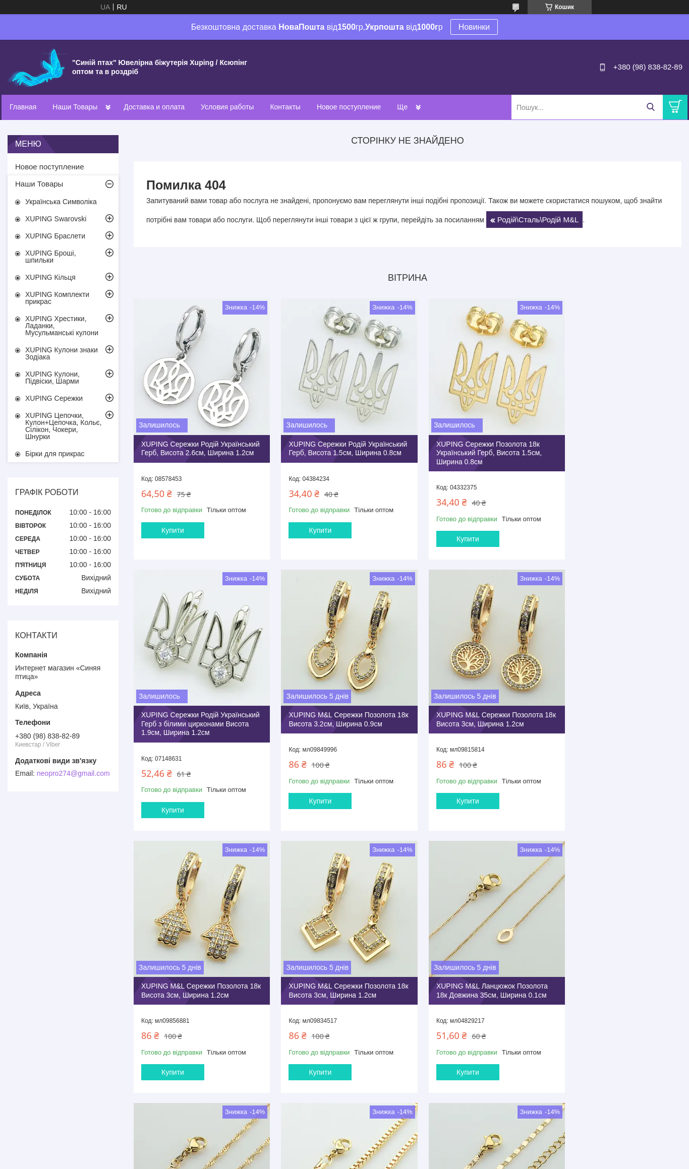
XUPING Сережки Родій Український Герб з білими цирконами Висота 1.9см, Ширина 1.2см (615, 449)
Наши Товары (74, 107)
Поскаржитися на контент (354, 1159)
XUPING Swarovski (55, 219)
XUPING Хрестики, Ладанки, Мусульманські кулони (61, 326)
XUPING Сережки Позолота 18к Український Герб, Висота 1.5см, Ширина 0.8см (473, 445)
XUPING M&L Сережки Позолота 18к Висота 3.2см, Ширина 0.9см (194, 712)
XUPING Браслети (55, 236)
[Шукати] (650, 107)
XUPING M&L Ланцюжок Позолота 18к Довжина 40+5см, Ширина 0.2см (616, 972)
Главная (23, 107)
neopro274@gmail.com (73, 773)
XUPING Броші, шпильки (50, 256)
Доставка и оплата (154, 107)
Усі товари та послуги (404, 1106)
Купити (172, 531)
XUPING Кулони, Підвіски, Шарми (52, 377)
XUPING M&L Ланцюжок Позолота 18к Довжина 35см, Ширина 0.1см (197, 967)
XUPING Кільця (50, 277)
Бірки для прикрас (55, 454)
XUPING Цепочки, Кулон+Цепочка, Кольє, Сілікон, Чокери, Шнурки (63, 426)
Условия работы (227, 107)
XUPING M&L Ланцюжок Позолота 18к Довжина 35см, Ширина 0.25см (336, 972)
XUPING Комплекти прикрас (57, 297)
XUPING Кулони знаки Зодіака (61, 353)
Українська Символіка (61, 202)
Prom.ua (391, 1150)
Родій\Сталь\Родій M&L (538, 219)
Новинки (474, 27)
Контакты (285, 107)
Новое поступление (349, 107)
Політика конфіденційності (432, 1159)
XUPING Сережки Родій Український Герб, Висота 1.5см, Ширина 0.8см (333, 445)
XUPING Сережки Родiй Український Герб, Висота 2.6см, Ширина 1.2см (194, 445)
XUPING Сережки (54, 398)
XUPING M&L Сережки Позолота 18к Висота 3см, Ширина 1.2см (334, 712)
